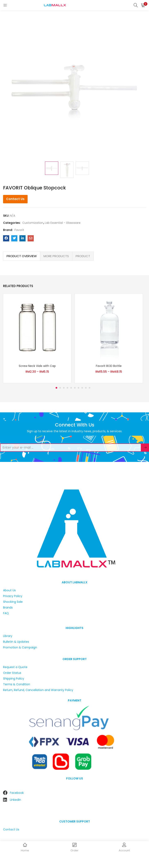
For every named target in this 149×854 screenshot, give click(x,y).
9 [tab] (86, 388)
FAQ (6, 613)
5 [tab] (71, 388)
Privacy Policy (12, 596)
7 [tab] (78, 388)
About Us (9, 590)
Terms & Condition (16, 684)
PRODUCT (83, 256)
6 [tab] (75, 388)
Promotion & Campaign (20, 647)
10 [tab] (89, 388)
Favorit (19, 230)
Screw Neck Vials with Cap (37, 366)
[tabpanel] (37, 338)
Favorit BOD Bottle (109, 366)
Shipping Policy (13, 678)
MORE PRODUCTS (56, 256)
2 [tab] (60, 388)
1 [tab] (56, 388)
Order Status (12, 673)
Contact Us (15, 199)
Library (7, 636)
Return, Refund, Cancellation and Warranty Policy (38, 690)
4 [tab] (67, 388)
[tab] (21, 256)
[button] (143, 5)
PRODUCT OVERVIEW (22, 256)
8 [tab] (82, 388)
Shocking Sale (13, 602)
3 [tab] (64, 388)
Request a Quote (15, 667)
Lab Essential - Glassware (63, 223)
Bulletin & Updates (16, 642)
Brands (8, 607)
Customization (32, 223)
